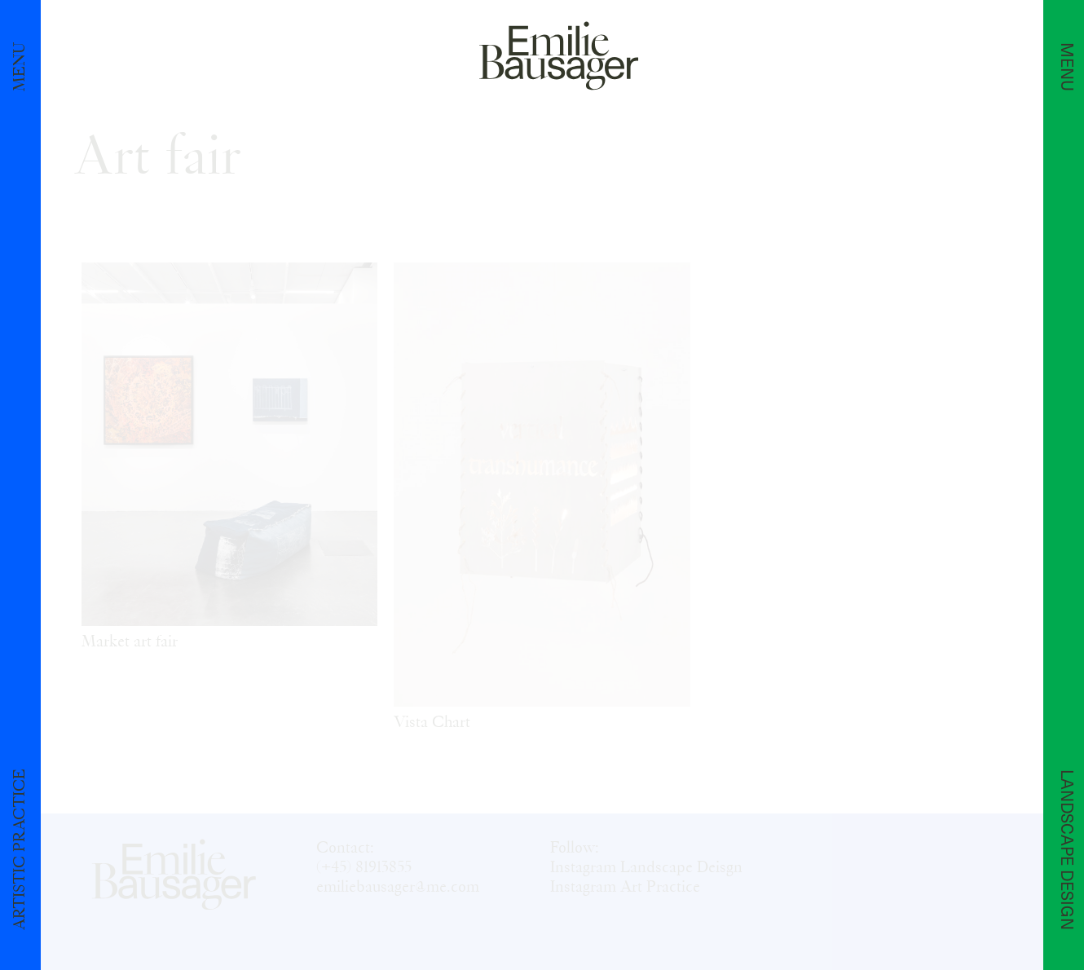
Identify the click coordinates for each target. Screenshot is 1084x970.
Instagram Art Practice (625, 887)
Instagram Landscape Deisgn (646, 867)
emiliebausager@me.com (397, 887)
